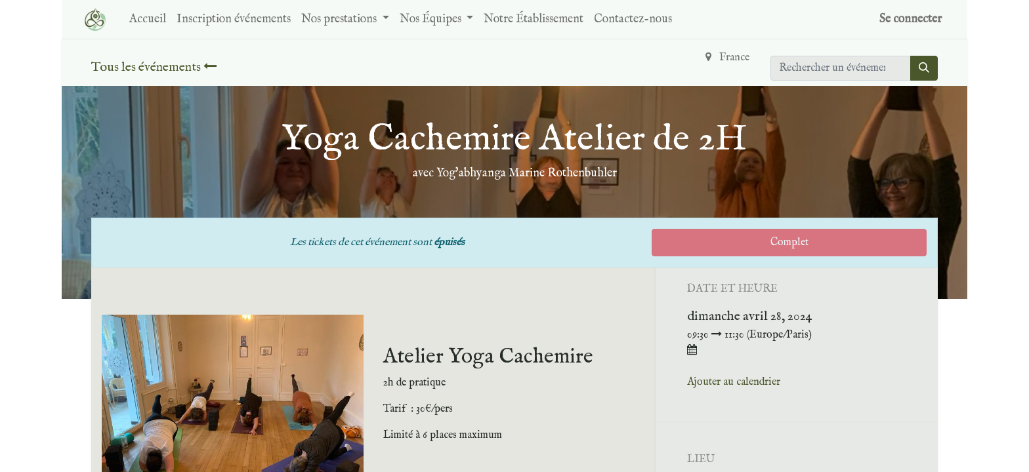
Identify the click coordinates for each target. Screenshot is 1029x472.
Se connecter (910, 19)
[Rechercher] (924, 68)
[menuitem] (147, 19)
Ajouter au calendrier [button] (733, 382)
